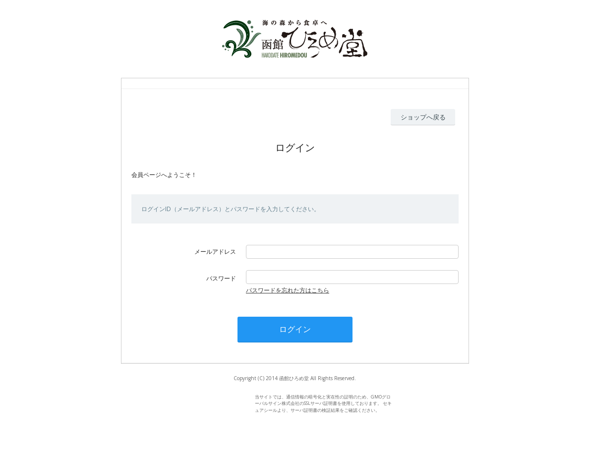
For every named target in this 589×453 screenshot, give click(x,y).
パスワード (221, 278)
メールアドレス (215, 251)
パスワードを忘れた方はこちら (287, 290)
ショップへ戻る (423, 117)
